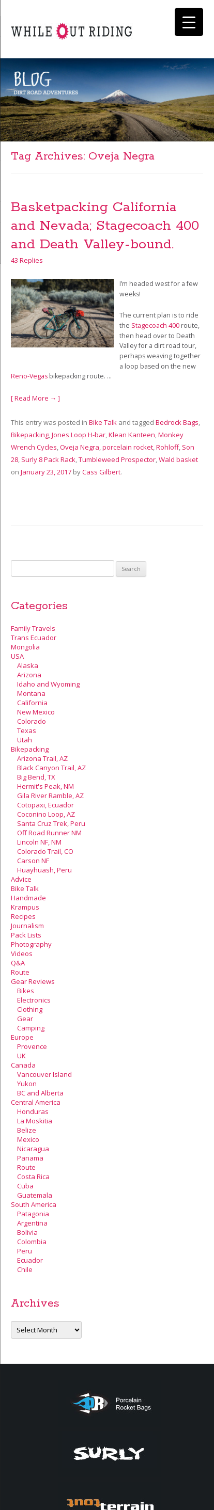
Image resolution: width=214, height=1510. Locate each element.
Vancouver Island (44, 1074)
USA (17, 656)
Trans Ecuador (33, 637)
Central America (35, 1102)
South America (33, 1204)
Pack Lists (26, 935)
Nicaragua (33, 1148)
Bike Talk (103, 422)
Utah (24, 739)
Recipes (23, 916)
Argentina (32, 1223)
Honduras (33, 1111)
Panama (30, 1158)
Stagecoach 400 (155, 325)
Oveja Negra (79, 447)
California (32, 702)
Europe (22, 1037)
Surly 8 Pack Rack (48, 459)
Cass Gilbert (101, 471)
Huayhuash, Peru (44, 870)
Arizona (29, 674)
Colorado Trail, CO (45, 851)
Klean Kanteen (132, 434)
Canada (23, 1065)
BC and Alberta (40, 1093)
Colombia (32, 1241)
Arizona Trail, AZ (42, 758)
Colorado (31, 721)
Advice (21, 879)
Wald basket (178, 459)
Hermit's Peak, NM (45, 786)
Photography (31, 944)
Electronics (34, 1000)
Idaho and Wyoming (48, 684)
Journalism (27, 925)
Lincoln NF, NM (39, 842)
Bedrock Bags (177, 422)
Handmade (28, 897)
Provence (32, 1046)
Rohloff (167, 447)
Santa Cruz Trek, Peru (51, 823)
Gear (25, 1018)
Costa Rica (33, 1176)
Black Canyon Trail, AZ (51, 767)
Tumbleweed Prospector (117, 459)
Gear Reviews (33, 981)
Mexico (28, 1139)
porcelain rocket (127, 447)
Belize (26, 1130)
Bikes (25, 990)
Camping (30, 1027)
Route (20, 972)
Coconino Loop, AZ (46, 814)
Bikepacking (30, 434)
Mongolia (25, 646)
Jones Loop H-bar (78, 434)
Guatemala (34, 1195)
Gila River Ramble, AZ (50, 795)
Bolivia (27, 1232)
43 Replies (27, 260)
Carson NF (33, 860)
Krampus (25, 907)
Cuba (25, 1185)
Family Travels (33, 628)
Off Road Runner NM (49, 832)
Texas (26, 730)
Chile (25, 1269)
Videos (22, 953)
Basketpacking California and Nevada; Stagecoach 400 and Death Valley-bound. (105, 225)
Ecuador (30, 1260)
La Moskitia (34, 1120)
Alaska (27, 665)
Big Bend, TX (36, 777)
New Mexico (36, 712)
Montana (31, 693)
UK (21, 1055)
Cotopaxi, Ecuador (45, 804)
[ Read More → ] (35, 398)
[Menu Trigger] (189, 22)
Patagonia (33, 1213)
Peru (24, 1250)
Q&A (18, 962)
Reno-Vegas (29, 376)
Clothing (29, 1009)
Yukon (27, 1083)
